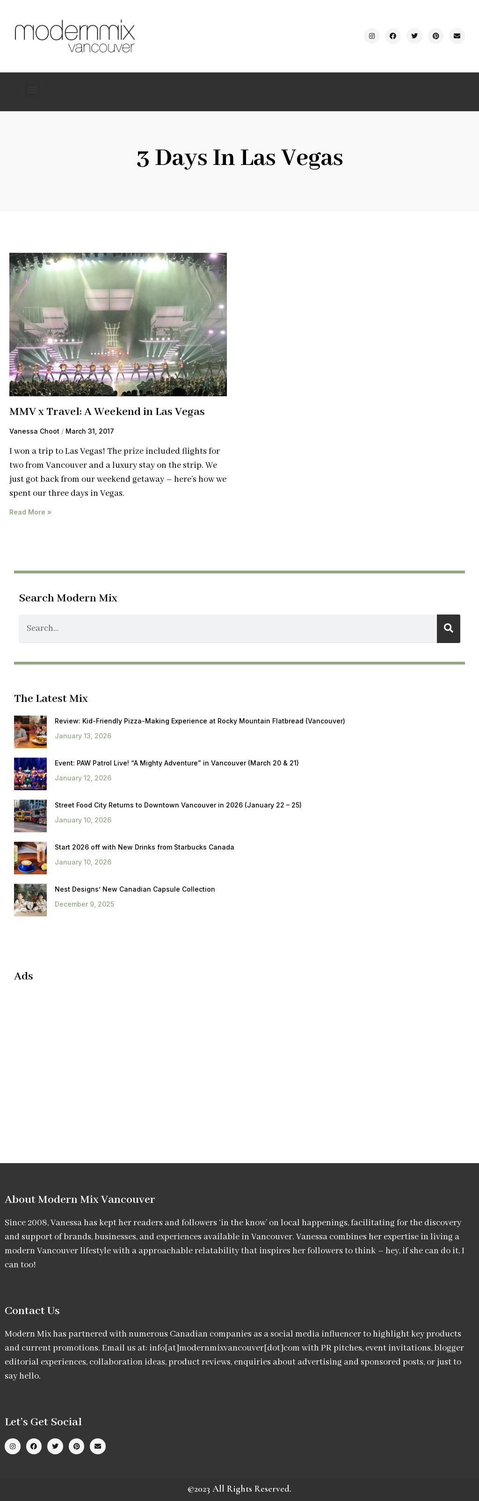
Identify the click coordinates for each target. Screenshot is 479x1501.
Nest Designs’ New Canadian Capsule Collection (135, 889)
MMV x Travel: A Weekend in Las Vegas (107, 412)
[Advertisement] (92, 1058)
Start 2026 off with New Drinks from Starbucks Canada (144, 847)
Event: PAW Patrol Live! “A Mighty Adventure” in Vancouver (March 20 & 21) (177, 763)
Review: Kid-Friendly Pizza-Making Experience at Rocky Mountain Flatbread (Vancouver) (200, 721)
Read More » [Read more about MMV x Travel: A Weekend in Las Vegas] (30, 512)
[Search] (448, 629)
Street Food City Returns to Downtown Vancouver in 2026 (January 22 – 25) (178, 805)
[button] (32, 89)
